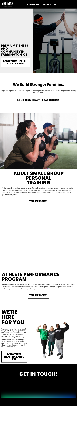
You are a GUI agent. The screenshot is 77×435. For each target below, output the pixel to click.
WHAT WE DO (49, 4)
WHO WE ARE (33, 4)
